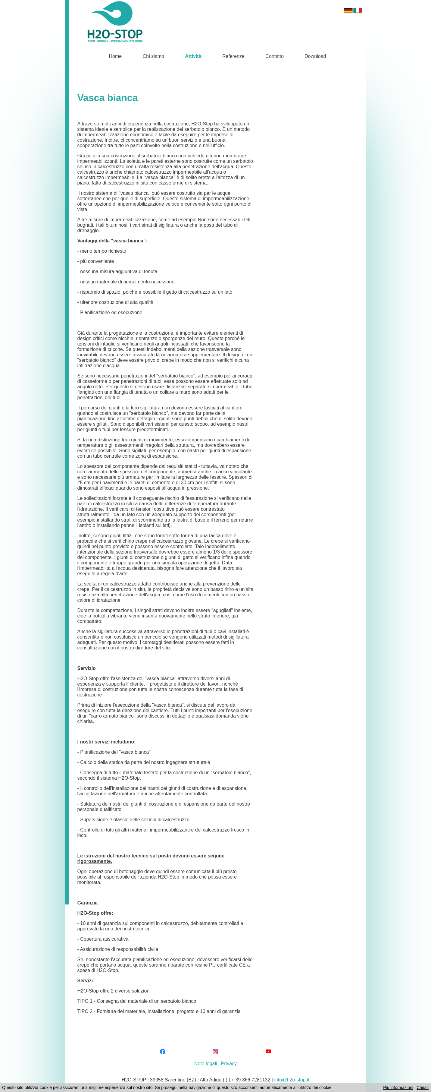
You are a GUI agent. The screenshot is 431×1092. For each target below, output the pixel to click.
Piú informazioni (398, 1087)
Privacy (229, 1063)
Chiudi (423, 1087)
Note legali (205, 1063)
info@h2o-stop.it (291, 1079)
